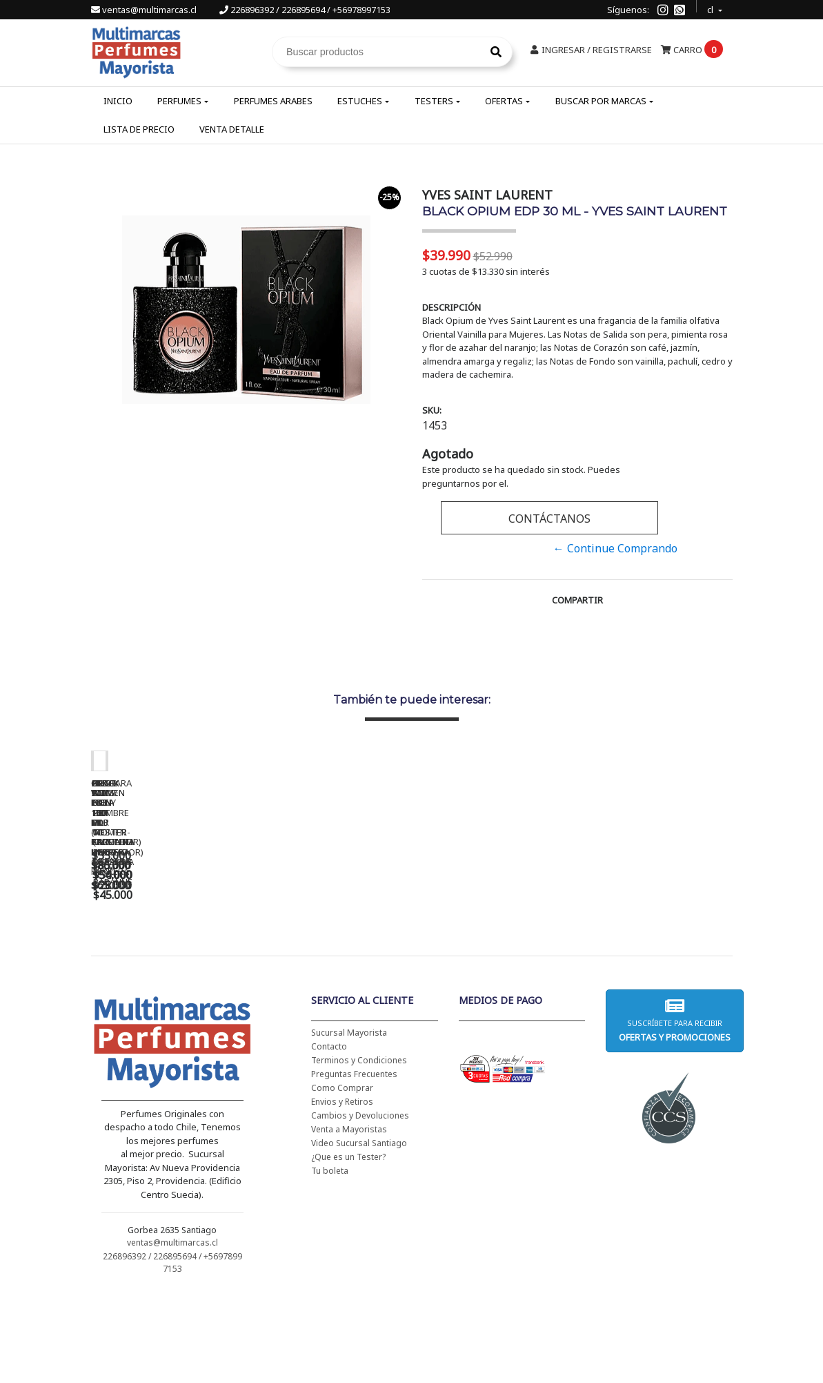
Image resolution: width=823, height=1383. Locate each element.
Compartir (577, 600)
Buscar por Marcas (600, 101)
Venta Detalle (231, 129)
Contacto (329, 1135)
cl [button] (711, 7)
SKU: (432, 410)
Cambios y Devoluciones (360, 1204)
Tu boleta (329, 1260)
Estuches (359, 101)
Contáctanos (549, 518)
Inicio (117, 101)
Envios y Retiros (342, 1191)
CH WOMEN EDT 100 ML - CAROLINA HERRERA (187, 961)
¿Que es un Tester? (348, 1246)
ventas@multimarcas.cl (145, 9)
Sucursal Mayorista (349, 1122)
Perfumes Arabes (273, 101)
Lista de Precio (139, 129)
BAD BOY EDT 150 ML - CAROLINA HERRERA (574, 961)
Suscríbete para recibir (675, 1109)
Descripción (451, 307)
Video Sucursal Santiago (359, 1232)
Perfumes (179, 101)
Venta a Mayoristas (349, 1218)
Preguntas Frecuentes (354, 1163)
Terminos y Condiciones (359, 1149)
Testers (434, 101)
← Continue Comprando (615, 548)
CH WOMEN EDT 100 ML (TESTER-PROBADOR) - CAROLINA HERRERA (380, 966)
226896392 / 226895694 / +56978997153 (304, 9)
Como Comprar (342, 1177)
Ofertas (504, 101)
